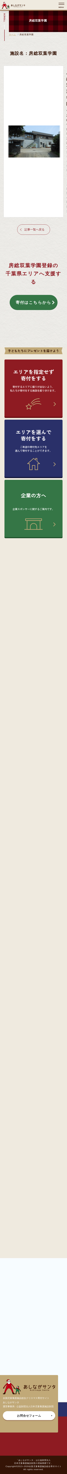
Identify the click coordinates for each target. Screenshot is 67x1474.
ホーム (12, 34)
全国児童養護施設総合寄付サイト (45, 1466)
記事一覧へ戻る (34, 229)
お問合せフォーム (29, 1415)
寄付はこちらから (33, 302)
